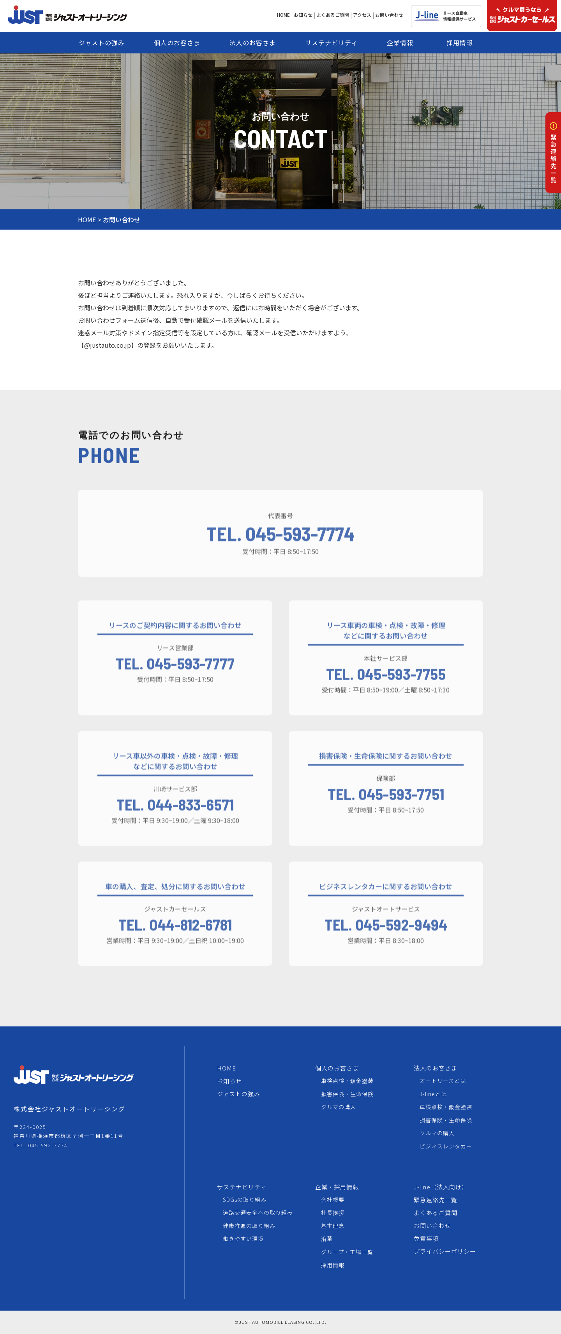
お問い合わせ (432, 1225)
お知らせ (229, 1081)
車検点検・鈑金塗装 (347, 1081)
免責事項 (426, 1238)
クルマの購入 (338, 1107)
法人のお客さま (435, 1068)
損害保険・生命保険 (347, 1094)
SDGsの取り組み (244, 1199)
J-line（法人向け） (441, 1187)
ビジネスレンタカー (446, 1146)
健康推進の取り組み (249, 1226)
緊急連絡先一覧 (435, 1200)
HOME (87, 219)
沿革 (327, 1238)
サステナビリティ (241, 1187)
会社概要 (332, 1199)
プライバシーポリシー (445, 1251)
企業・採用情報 (337, 1187)
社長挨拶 (332, 1212)
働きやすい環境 (243, 1238)
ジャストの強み (238, 1094)
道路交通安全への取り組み (258, 1212)
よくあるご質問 (435, 1212)
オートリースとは (443, 1081)
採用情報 (332, 1265)
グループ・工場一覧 (347, 1252)
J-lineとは (433, 1094)
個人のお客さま (337, 1068)
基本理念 (332, 1226)
